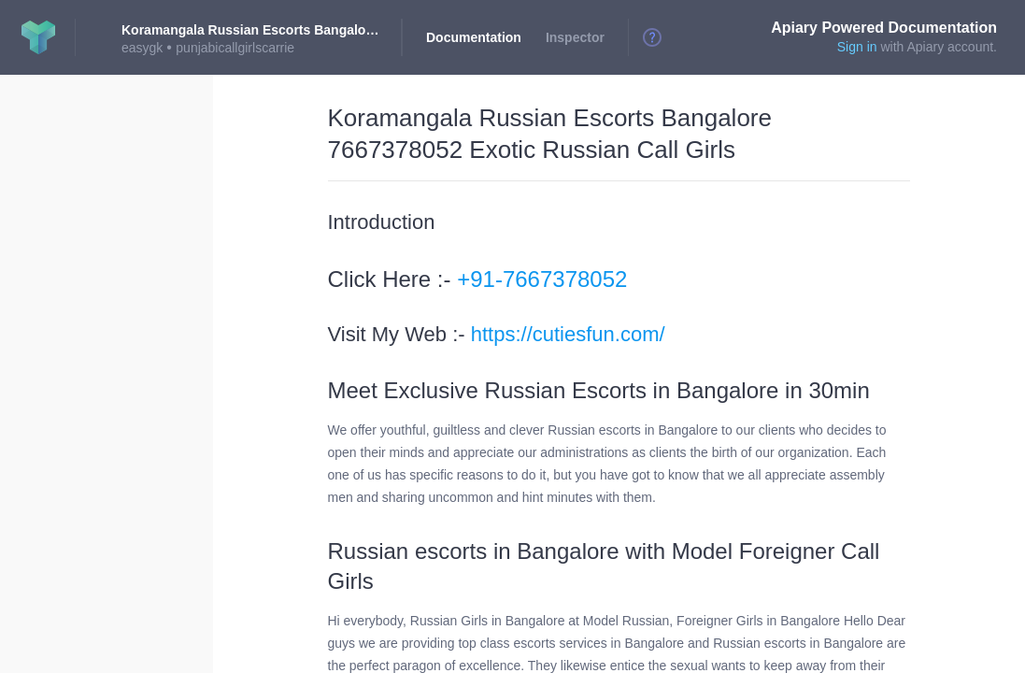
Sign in (857, 46)
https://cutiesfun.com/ (568, 334)
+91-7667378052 (542, 279)
